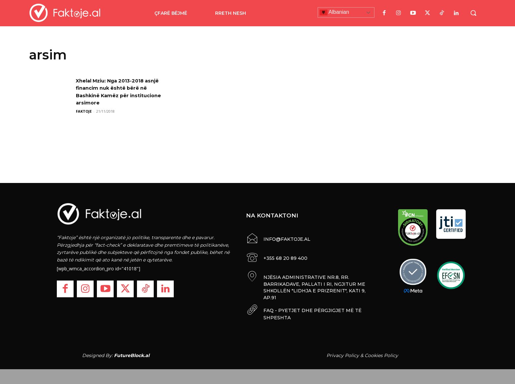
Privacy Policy (342, 354)
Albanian (334, 12)
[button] (473, 12)
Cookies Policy (381, 354)
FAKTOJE (84, 111)
